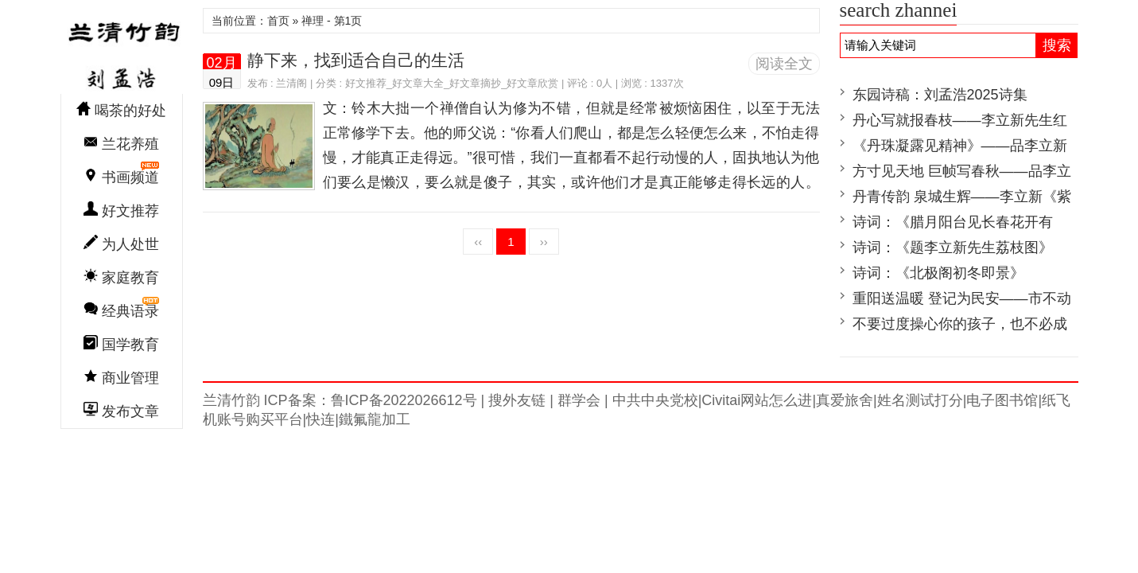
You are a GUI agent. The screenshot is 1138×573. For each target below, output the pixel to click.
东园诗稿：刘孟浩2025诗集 (940, 95)
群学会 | (580, 400)
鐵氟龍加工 (374, 419)
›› (544, 241)
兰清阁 (291, 83)
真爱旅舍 (844, 400)
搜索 (1057, 45)
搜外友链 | (518, 400)
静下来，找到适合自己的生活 (355, 60)
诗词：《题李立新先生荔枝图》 (953, 247)
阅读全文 (784, 64)
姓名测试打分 (920, 400)
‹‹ (478, 241)
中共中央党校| (655, 400)
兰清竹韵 (121, 51)
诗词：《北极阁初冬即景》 (938, 273)
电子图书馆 (1002, 400)
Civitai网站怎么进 (756, 400)
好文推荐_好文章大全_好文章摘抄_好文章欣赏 (452, 83)
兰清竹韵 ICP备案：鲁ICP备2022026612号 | (344, 400)
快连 (320, 419)
